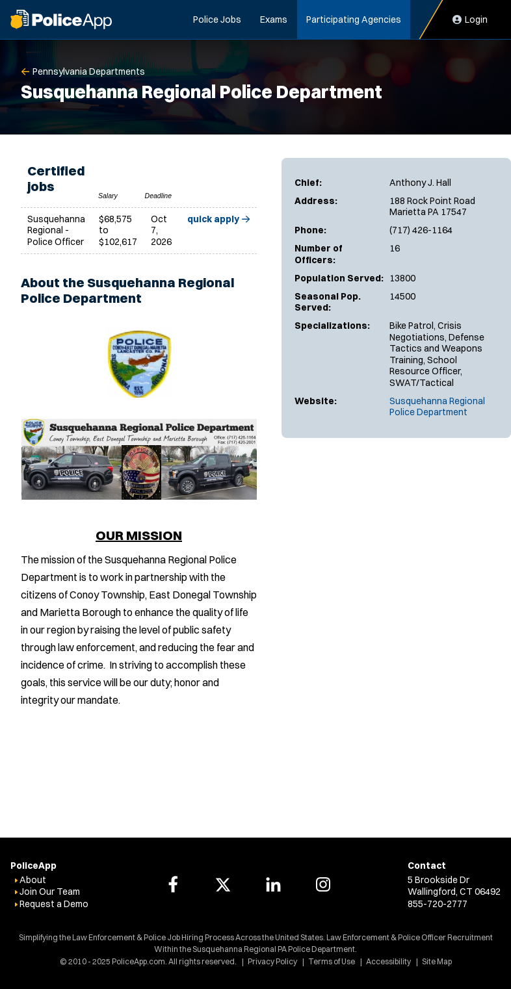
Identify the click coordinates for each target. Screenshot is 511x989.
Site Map (437, 961)
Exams (273, 19)
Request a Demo (54, 904)
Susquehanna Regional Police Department (437, 406)
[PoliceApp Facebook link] (173, 884)
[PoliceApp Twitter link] (223, 884)
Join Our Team (50, 891)
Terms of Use (331, 961)
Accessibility (388, 961)
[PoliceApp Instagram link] (323, 884)
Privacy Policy (272, 961)
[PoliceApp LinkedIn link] (273, 884)
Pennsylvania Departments (89, 71)
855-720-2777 (437, 904)
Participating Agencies (353, 19)
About (33, 880)
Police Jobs (217, 19)
